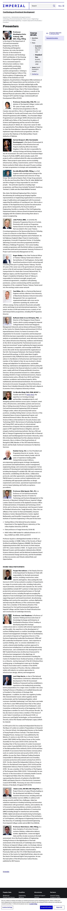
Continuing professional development (19, 12)
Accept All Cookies (46, 907)
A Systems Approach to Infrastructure (31, 20)
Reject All (59, 907)
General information (52, 38)
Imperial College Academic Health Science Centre (55, 897)
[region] (33, 904)
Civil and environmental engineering (12, 20)
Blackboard (6, 895)
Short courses (27, 19)
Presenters (6, 22)
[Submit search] (54, 6)
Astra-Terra (30, 395)
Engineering (35, 19)
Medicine (21, 897)
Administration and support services (21, 17)
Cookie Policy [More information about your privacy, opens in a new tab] (33, 904)
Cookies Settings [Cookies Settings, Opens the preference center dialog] (7, 907)
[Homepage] (16, 5)
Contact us (35, 74)
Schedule (6, 872)
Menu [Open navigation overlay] (61, 6)
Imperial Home (6, 17)
